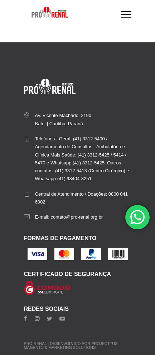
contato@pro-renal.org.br (77, 217)
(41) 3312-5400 (89, 138)
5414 (118, 155)
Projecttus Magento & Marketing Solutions (71, 345)
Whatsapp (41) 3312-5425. (78, 162)
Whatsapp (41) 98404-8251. (64, 178)
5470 (40, 162)
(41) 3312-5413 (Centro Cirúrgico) (90, 170)
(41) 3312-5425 (94, 155)
